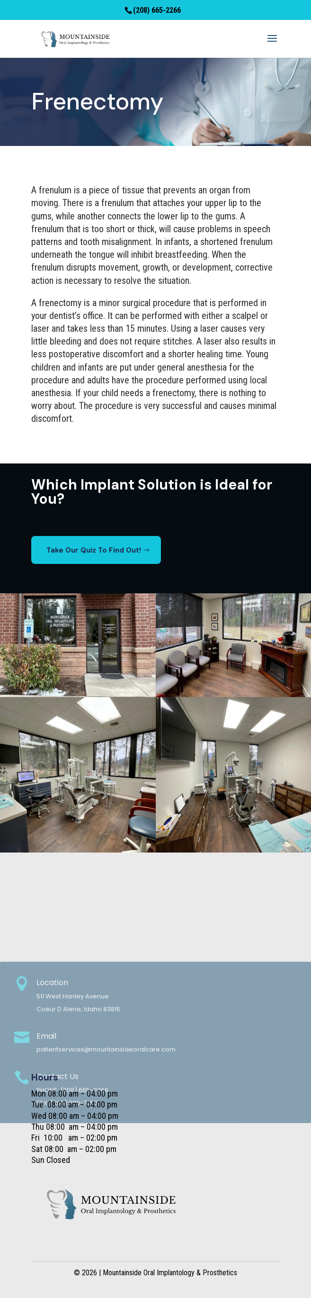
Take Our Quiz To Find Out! (93, 550)
